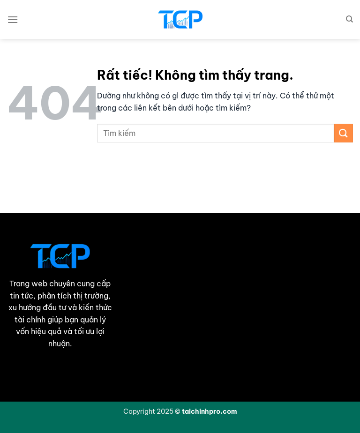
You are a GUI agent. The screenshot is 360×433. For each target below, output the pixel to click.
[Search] (349, 19)
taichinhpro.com (209, 411)
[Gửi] (343, 133)
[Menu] (12, 19)
